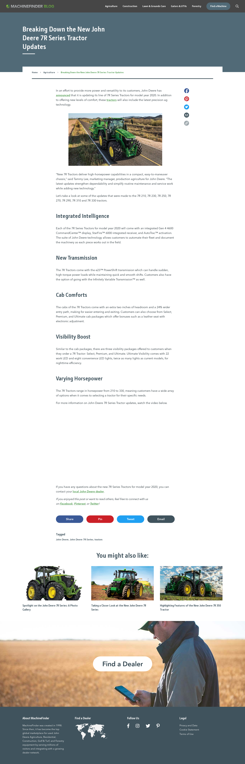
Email (161, 519)
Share (69, 519)
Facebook (66, 503)
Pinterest (79, 503)
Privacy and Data (188, 725)
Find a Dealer (122, 664)
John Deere (62, 539)
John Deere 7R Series (81, 539)
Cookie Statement (189, 729)
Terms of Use (187, 733)
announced (63, 95)
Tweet (130, 519)
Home (35, 72)
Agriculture (49, 72)
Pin (100, 519)
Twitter (94, 503)
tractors (112, 100)
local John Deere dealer (88, 491)
